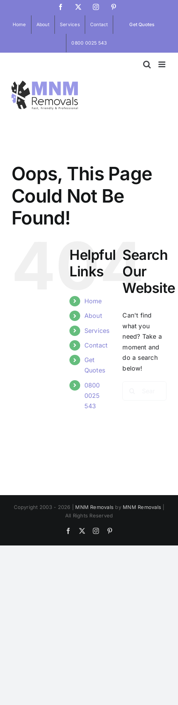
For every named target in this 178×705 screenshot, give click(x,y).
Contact (96, 345)
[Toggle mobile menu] (162, 64)
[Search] (132, 391)
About (93, 315)
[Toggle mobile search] (147, 64)
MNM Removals (94, 507)
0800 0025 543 (92, 395)
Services (97, 330)
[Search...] (144, 391)
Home (93, 301)
